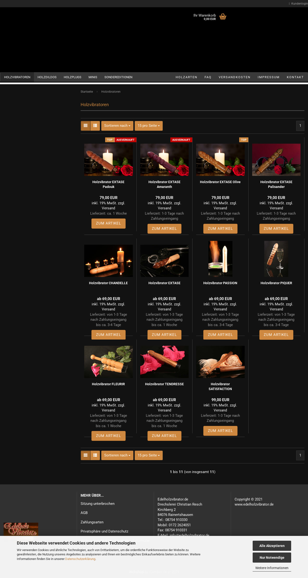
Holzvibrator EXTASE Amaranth (164, 184)
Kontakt (295, 77)
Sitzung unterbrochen (98, 503)
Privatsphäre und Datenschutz (104, 531)
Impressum (269, 77)
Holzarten (186, 77)
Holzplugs (72, 77)
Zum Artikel (108, 223)
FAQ (208, 77)
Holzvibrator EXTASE (164, 283)
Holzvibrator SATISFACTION (220, 386)
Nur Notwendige (272, 557)
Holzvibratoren (17, 77)
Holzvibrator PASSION (220, 283)
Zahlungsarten (92, 522)
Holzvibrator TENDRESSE (164, 384)
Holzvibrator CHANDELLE (108, 283)
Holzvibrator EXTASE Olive (220, 182)
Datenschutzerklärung (80, 559)
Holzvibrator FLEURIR (108, 384)
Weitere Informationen (272, 568)
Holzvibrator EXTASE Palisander (276, 184)
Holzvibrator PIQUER (276, 283)
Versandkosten (234, 77)
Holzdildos (47, 77)
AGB (84, 513)
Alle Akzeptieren (272, 546)
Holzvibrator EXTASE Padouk (108, 184)
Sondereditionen (118, 77)
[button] (85, 126)
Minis (93, 77)
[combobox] (117, 126)
